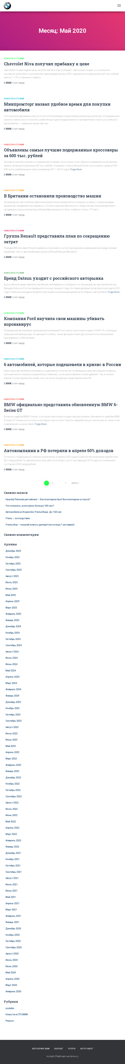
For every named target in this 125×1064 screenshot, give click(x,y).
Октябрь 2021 (13, 865)
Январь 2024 (12, 695)
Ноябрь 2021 (13, 859)
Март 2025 (11, 607)
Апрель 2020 (12, 979)
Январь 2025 (12, 620)
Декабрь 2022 (13, 777)
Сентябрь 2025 (14, 570)
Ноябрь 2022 (13, 783)
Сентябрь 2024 (14, 645)
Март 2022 (11, 834)
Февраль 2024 (13, 689)
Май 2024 (11, 670)
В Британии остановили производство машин (52, 196)
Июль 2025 (12, 582)
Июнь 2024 (11, 664)
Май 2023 (11, 746)
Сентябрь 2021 (14, 872)
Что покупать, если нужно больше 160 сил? (30, 505)
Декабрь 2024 (13, 626)
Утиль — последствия (18, 518)
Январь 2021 (12, 922)
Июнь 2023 (11, 739)
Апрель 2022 (12, 827)
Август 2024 (12, 651)
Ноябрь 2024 (13, 632)
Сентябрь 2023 (14, 720)
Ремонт (10, 1020)
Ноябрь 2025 (13, 557)
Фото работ (86, 1049)
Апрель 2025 (12, 601)
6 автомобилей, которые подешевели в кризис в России (62, 364)
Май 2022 (11, 821)
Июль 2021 (12, 884)
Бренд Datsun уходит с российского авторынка (53, 278)
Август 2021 (12, 878)
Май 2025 (11, 595)
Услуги (71, 1049)
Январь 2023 (12, 771)
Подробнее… (76, 169)
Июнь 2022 (11, 815)
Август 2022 (12, 802)
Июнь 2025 (11, 588)
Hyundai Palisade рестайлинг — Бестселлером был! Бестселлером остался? (48, 499)
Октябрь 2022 (13, 790)
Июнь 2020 (11, 966)
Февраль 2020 (13, 991)
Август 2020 (12, 953)
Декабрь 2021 (13, 853)
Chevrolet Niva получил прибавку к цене (46, 64)
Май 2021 (11, 897)
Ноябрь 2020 (13, 935)
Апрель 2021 (12, 903)
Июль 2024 (12, 658)
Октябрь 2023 (13, 714)
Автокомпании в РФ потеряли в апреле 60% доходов (58, 450)
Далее (74, 483)
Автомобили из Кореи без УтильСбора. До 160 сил (34, 512)
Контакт (58, 1049)
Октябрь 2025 (13, 563)
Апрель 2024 (12, 676)
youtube (10, 1008)
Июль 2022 (12, 809)
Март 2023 (11, 758)
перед (18, 83)
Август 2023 (12, 727)
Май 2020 (11, 972)
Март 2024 (11, 683)
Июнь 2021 (11, 890)
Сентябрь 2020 (14, 947)
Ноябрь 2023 (13, 708)
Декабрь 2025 (13, 551)
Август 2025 (12, 576)
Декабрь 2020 (13, 928)
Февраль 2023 (13, 765)
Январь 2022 (12, 846)
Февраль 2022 (13, 840)
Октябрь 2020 (13, 941)
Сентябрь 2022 (14, 796)
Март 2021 (11, 909)
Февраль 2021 (13, 916)
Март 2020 (11, 985)
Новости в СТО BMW (14, 58)
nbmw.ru (73, 1056)
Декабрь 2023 (13, 702)
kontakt (50, 1056)
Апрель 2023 (12, 752)
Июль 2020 (12, 960)
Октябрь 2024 (13, 639)
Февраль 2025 (13, 614)
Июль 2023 (12, 733)
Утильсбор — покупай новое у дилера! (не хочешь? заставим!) (40, 524)
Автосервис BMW (40, 1049)
